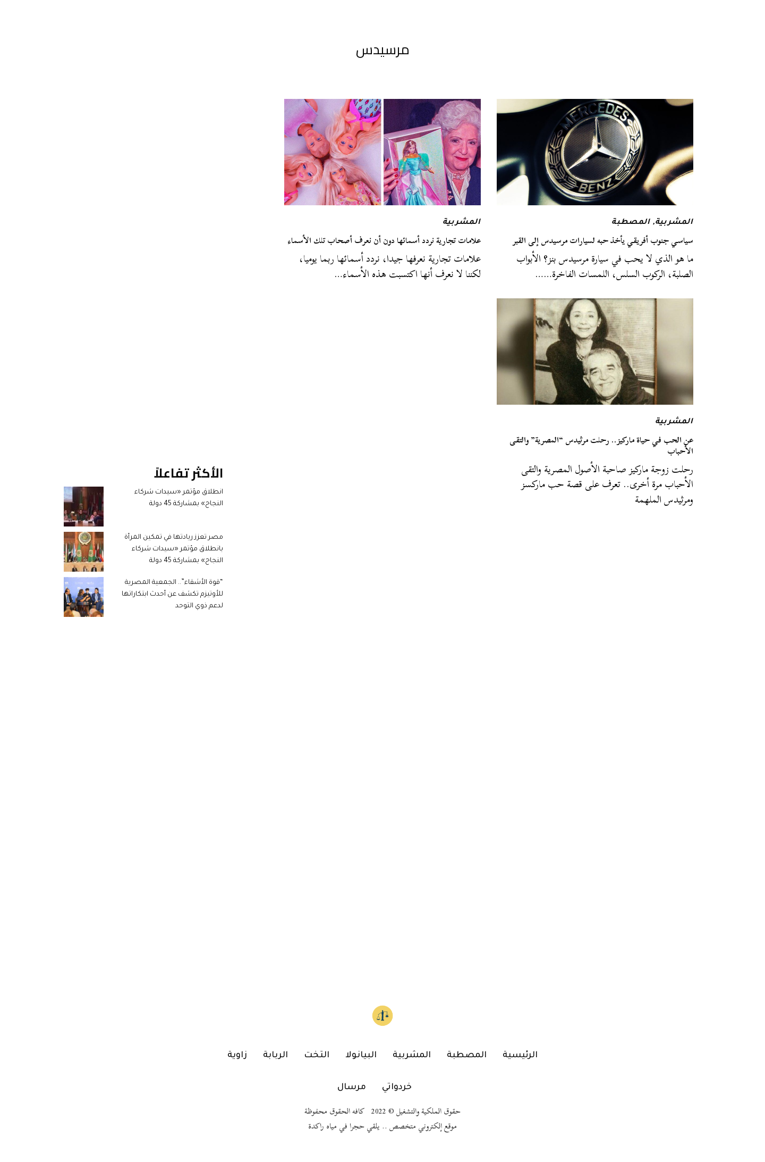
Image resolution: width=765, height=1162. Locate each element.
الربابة (275, 1055)
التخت (316, 1055)
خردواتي (397, 1087)
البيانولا (361, 1055)
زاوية (237, 1055)
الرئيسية (520, 1055)
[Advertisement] (143, 258)
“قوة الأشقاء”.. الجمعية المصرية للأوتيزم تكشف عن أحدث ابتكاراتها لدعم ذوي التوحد (172, 595)
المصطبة (630, 223)
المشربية (674, 223)
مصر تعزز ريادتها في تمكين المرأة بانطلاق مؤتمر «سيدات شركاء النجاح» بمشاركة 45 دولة (173, 549)
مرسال (351, 1087)
